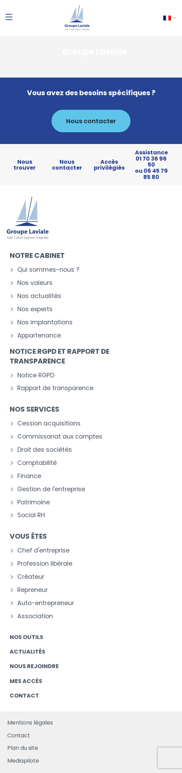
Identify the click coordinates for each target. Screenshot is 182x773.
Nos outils (26, 637)
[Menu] (9, 17)
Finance (29, 476)
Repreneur (32, 590)
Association (35, 616)
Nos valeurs (35, 283)
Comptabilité (37, 463)
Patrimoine (33, 502)
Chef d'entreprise (43, 551)
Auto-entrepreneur (45, 603)
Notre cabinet (37, 255)
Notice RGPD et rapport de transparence (59, 356)
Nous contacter (91, 121)
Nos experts (35, 309)
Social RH (31, 515)
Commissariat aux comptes (59, 437)
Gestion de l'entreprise (51, 489)
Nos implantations (45, 322)
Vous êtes (28, 536)
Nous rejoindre (34, 666)
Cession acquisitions (49, 424)
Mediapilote (23, 761)
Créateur (30, 577)
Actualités (27, 652)
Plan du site (22, 748)
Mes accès (26, 681)
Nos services (35, 409)
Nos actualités (39, 296)
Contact (24, 696)
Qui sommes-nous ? (48, 270)
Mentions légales (30, 723)
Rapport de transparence (55, 388)
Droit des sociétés (44, 450)
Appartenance (39, 336)
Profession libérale (44, 564)
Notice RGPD (35, 375)
